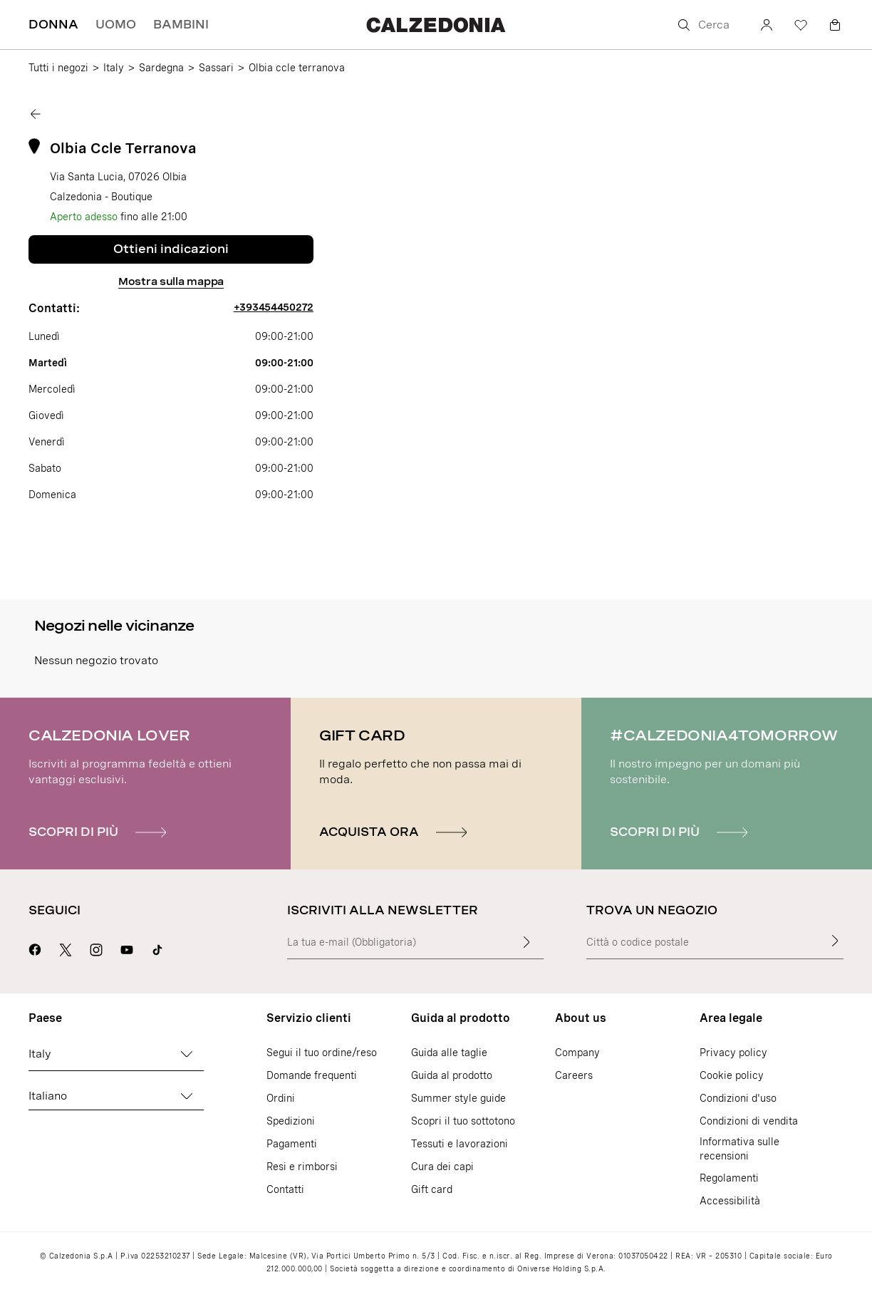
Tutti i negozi (58, 67)
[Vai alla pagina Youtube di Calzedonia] (126, 947)
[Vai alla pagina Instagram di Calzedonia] (96, 947)
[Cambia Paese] (186, 1054)
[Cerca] (708, 24)
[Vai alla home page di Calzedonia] (436, 24)
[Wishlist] (800, 24)
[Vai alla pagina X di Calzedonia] (65, 947)
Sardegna (161, 67)
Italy (113, 67)
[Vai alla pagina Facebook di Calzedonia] (34, 947)
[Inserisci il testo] (526, 942)
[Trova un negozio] (835, 940)
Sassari (216, 67)
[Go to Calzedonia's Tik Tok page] (157, 947)
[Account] (766, 24)
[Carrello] (835, 24)
